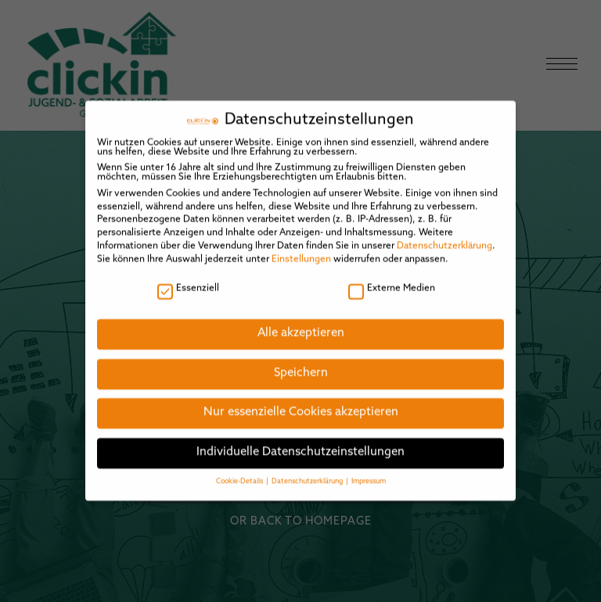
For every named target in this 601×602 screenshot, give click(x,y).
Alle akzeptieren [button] (300, 330)
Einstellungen (301, 255)
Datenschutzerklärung (444, 242)
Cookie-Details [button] (240, 477)
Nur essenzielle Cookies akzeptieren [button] (300, 409)
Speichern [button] (301, 370)
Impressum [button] (368, 477)
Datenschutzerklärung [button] (308, 477)
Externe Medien (391, 285)
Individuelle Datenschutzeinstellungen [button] (300, 449)
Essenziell (188, 285)
